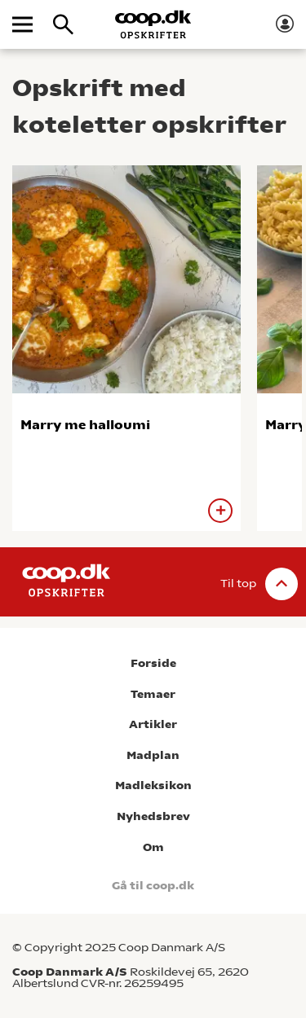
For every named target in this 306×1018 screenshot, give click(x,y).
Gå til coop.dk (153, 886)
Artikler (153, 724)
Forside (153, 663)
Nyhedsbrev (153, 816)
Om (153, 847)
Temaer (153, 694)
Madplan (153, 755)
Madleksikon (153, 785)
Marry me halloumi (85, 424)
